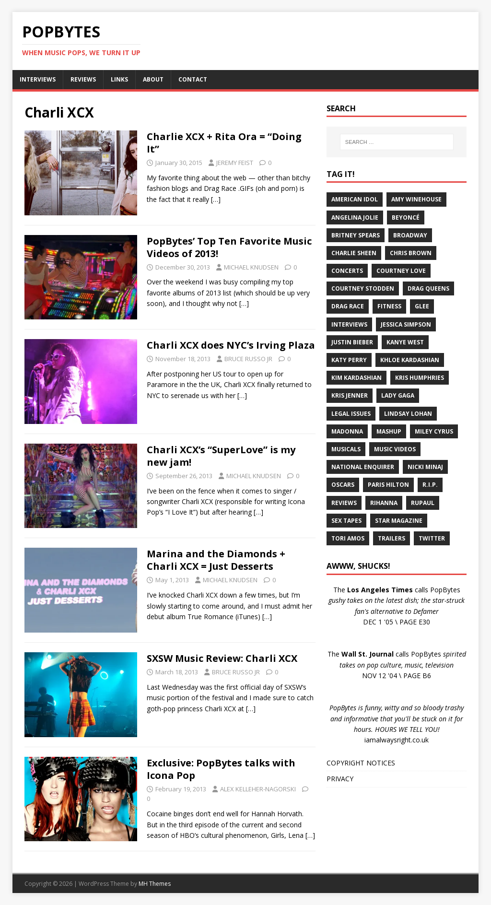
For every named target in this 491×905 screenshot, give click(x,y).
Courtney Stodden (362, 288)
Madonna (347, 431)
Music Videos (395, 449)
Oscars (342, 485)
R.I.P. (430, 485)
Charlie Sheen (353, 253)
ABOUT (153, 79)
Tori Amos (347, 538)
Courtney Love (401, 271)
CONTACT (192, 79)
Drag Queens (428, 288)
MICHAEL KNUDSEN (251, 267)
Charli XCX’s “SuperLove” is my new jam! (221, 456)
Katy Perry (349, 360)
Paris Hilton (388, 485)
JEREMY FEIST (234, 162)
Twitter (432, 538)
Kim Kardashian (356, 378)
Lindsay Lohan (408, 414)
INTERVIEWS (38, 79)
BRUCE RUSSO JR (248, 358)
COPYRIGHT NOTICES (361, 762)
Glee (422, 306)
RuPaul (422, 503)
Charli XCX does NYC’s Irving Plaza (231, 345)
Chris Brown (411, 253)
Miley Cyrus (434, 431)
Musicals (346, 449)
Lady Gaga (397, 395)
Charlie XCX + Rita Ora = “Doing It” (224, 142)
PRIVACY (340, 778)
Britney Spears (355, 235)
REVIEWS (83, 79)
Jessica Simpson (406, 324)
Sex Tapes (346, 521)
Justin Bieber (352, 342)
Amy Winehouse (416, 199)
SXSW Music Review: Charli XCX (222, 658)
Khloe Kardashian (409, 360)
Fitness (389, 306)
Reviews (344, 503)
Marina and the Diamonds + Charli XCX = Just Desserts (216, 560)
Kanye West (405, 342)
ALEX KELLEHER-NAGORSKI (258, 789)
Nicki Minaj (425, 467)
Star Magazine (398, 521)
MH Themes (155, 884)
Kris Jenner (349, 395)
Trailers (391, 538)
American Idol (354, 199)
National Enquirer (362, 467)
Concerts (347, 271)
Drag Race (347, 306)
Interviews (349, 324)
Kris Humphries (419, 378)
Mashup (388, 431)
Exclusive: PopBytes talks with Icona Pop (221, 769)
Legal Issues (351, 414)
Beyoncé (406, 217)
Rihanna (383, 503)
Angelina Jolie (354, 217)
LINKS (119, 79)
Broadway (410, 235)
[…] (216, 199)
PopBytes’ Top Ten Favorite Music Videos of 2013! (229, 247)
